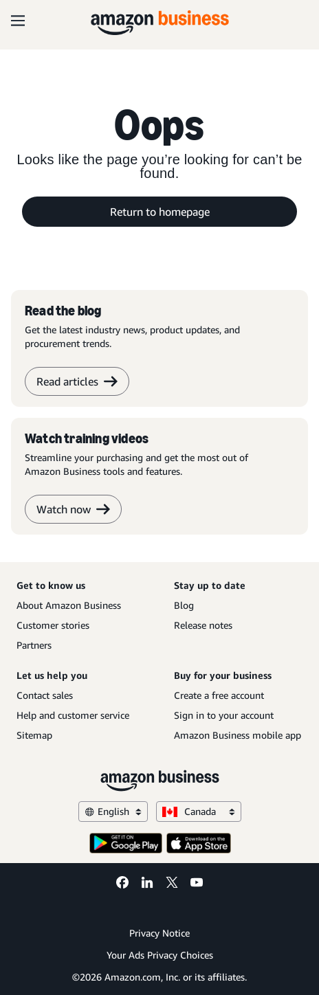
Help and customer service (72, 715)
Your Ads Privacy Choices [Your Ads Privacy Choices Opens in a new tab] (160, 955)
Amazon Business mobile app (237, 735)
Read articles (77, 381)
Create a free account (219, 695)
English (113, 811)
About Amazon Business (68, 605)
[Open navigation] (18, 20)
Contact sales (44, 695)
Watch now (73, 509)
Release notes (203, 625)
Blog (184, 605)
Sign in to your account (224, 715)
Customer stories (52, 625)
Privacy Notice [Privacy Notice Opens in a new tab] (159, 933)
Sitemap (34, 735)
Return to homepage (160, 212)
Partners (34, 645)
